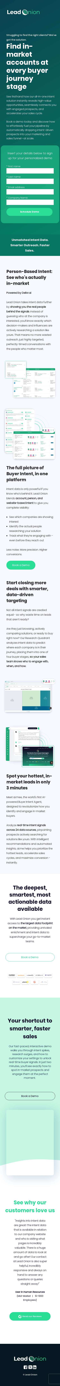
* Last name (13, 176)
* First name (13, 166)
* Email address (15, 187)
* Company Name (17, 197)
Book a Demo (21, 565)
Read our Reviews (30, 1316)
